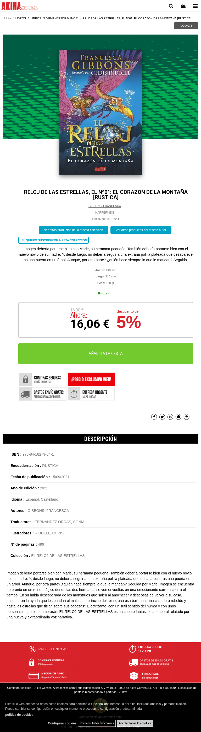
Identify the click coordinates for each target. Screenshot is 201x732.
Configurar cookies (19, 687)
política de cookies (19, 715)
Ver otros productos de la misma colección (73, 230)
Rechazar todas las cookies (97, 723)
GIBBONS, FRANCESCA (104, 206)
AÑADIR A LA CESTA (106, 353)
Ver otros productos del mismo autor (141, 230)
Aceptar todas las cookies (135, 723)
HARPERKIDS (104, 212)
